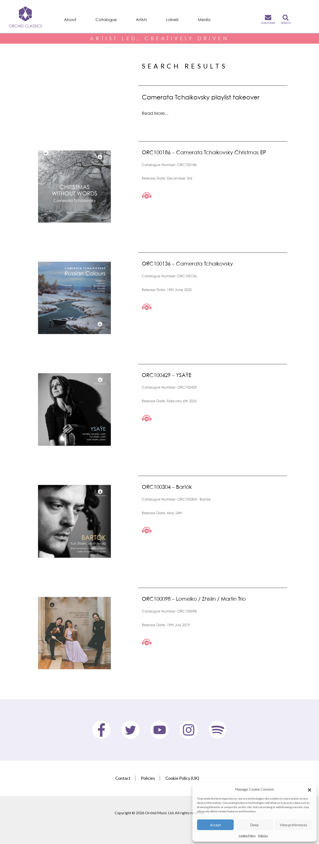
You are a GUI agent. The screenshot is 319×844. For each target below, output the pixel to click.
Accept (215, 825)
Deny (254, 825)
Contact (122, 778)
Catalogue (106, 19)
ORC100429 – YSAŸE (166, 375)
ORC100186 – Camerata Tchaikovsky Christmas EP (204, 152)
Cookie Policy (247, 835)
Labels (172, 19)
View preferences (293, 825)
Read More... (155, 113)
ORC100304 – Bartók (167, 487)
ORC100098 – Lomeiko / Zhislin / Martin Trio (194, 599)
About (70, 19)
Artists (141, 19)
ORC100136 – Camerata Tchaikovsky (187, 263)
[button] (309, 789)
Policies (263, 835)
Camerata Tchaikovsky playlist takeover (200, 97)
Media (204, 19)
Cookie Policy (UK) (182, 778)
